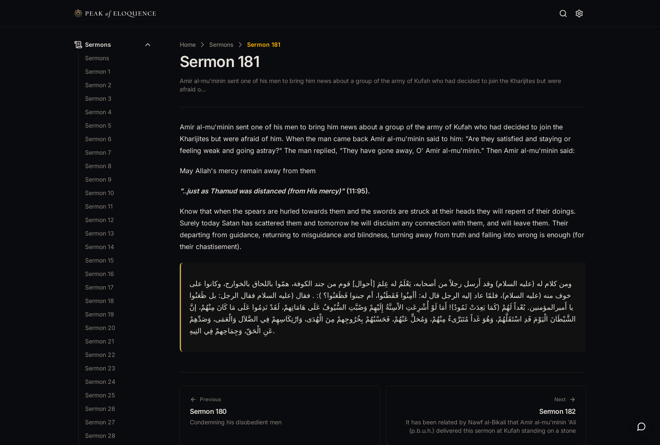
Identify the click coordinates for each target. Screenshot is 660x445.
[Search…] (563, 13)
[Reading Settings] (579, 13)
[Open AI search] (641, 426)
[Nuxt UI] (115, 13)
